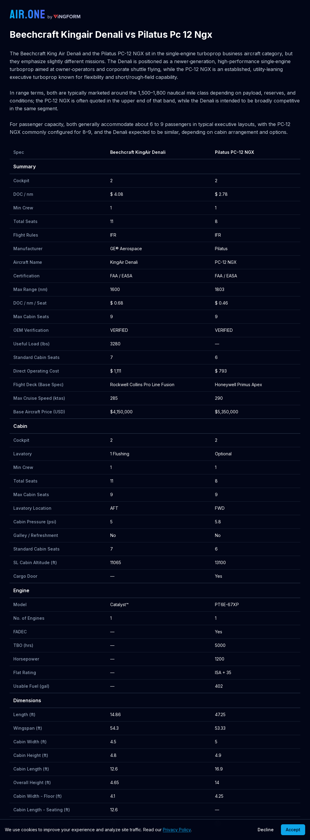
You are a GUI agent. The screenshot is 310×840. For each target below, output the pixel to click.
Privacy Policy (177, 829)
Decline (266, 829)
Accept (293, 829)
